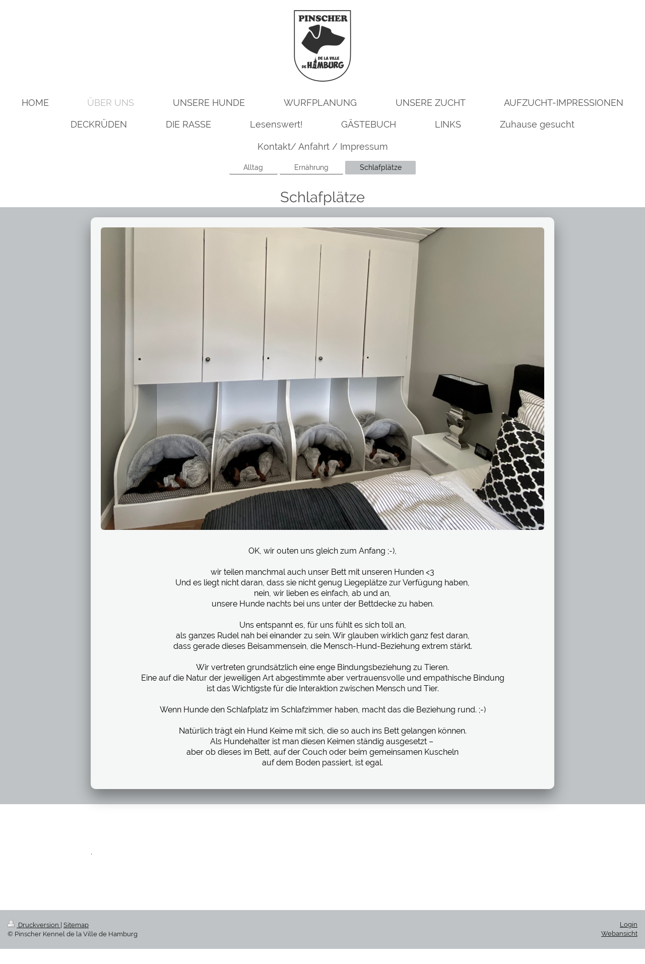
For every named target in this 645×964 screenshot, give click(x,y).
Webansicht (619, 933)
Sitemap (76, 925)
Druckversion (34, 925)
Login (628, 924)
